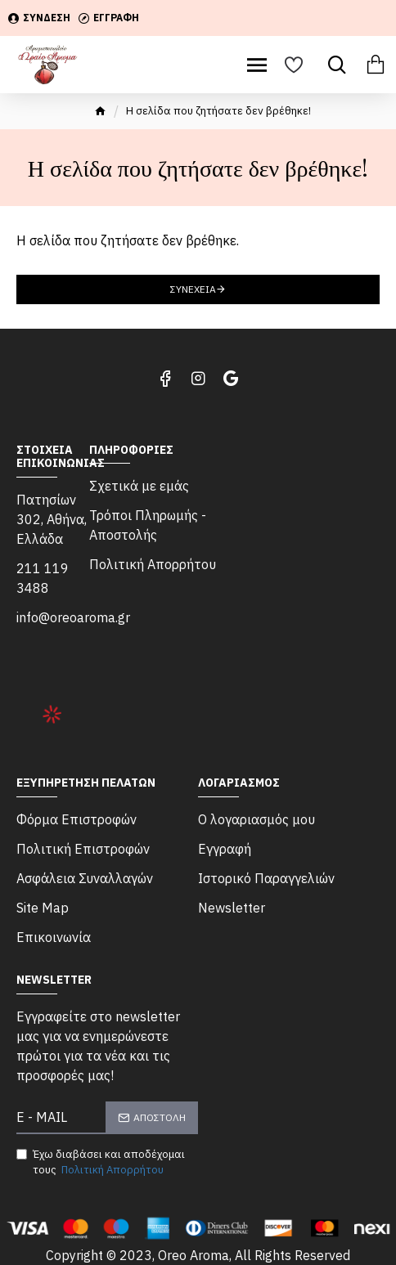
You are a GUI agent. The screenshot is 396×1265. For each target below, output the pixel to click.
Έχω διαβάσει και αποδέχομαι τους (100, 1162)
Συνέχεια (193, 289)
